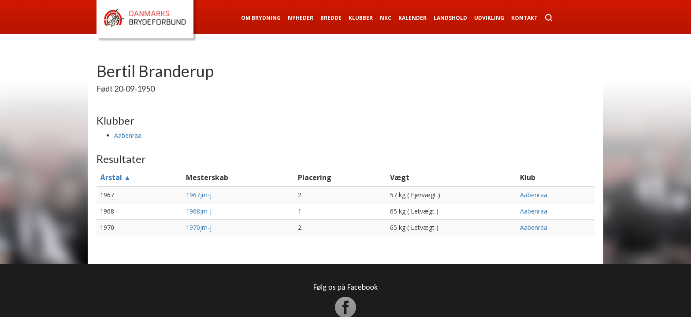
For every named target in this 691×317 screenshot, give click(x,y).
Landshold (450, 18)
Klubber (361, 18)
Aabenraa (127, 135)
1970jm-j (199, 227)
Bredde (331, 18)
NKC (385, 18)
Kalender (412, 18)
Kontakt (524, 18)
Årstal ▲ (115, 177)
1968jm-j (199, 211)
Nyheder (300, 18)
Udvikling (489, 18)
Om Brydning (261, 18)
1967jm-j (199, 195)
